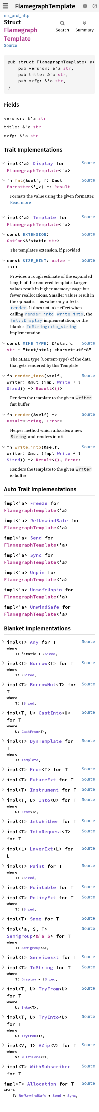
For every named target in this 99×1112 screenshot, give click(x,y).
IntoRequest (46, 831)
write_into (28, 447)
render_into (29, 375)
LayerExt (41, 849)
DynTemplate (46, 741)
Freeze (39, 503)
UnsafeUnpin (46, 590)
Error (53, 420)
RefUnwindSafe (49, 520)
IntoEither (44, 821)
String (33, 420)
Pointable (43, 887)
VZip (44, 1045)
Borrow (38, 663)
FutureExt (43, 780)
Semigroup (20, 936)
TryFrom (49, 989)
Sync (36, 555)
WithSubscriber (50, 1067)
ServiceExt (44, 957)
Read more (20, 202)
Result (62, 186)
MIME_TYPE (34, 343)
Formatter (19, 186)
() (57, 388)
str (67, 68)
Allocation (41, 1084)
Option (15, 240)
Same (35, 919)
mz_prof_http (17, 15)
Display (43, 163)
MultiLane (30, 1057)
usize (58, 260)
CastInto (50, 713)
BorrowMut (43, 685)
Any (34, 642)
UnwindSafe (44, 607)
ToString (41, 967)
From (35, 769)
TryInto (49, 1017)
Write (63, 382)
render (23, 414)
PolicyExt (43, 898)
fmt (19, 180)
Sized (13, 388)
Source (10, 45)
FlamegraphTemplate (45, 6)
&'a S (43, 936)
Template (44, 217)
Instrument (44, 790)
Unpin (37, 572)
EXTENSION (34, 234)
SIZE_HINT (34, 260)
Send (36, 538)
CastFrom (29, 731)
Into (44, 800)
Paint (37, 866)
